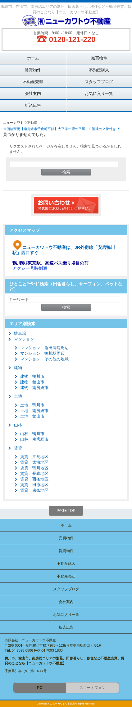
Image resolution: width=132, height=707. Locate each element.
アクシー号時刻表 (29, 268)
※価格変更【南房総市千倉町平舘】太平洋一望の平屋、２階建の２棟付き (59, 129)
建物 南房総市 (34, 387)
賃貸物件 (33, 70)
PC (39, 688)
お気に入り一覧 (99, 93)
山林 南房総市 (34, 439)
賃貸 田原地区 (34, 484)
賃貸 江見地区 (34, 456)
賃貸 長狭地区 (34, 473)
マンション (24, 339)
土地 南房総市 (34, 410)
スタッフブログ (99, 81)
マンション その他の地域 (44, 359)
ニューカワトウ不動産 (20, 122)
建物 (18, 367)
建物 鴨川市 (32, 376)
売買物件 (99, 58)
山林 (18, 425)
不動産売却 (33, 81)
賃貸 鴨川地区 (34, 468)
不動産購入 (99, 70)
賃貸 (18, 448)
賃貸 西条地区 (34, 479)
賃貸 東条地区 (34, 490)
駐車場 (20, 333)
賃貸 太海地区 (34, 462)
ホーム (33, 58)
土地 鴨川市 (32, 405)
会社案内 (33, 93)
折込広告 (33, 105)
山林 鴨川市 (32, 433)
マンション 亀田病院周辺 (44, 347)
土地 (18, 396)
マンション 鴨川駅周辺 (42, 353)
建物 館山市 (32, 382)
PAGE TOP (66, 510)
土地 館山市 (32, 416)
